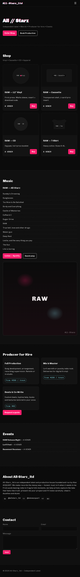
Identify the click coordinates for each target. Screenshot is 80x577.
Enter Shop (10, 33)
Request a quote (12, 412)
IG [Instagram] (5, 499)
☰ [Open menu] (75, 3)
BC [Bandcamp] (48, 499)
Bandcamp (30, 256)
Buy (33, 106)
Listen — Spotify (12, 256)
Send (7, 552)
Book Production (28, 33)
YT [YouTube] (43, 499)
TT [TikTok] (24, 499)
